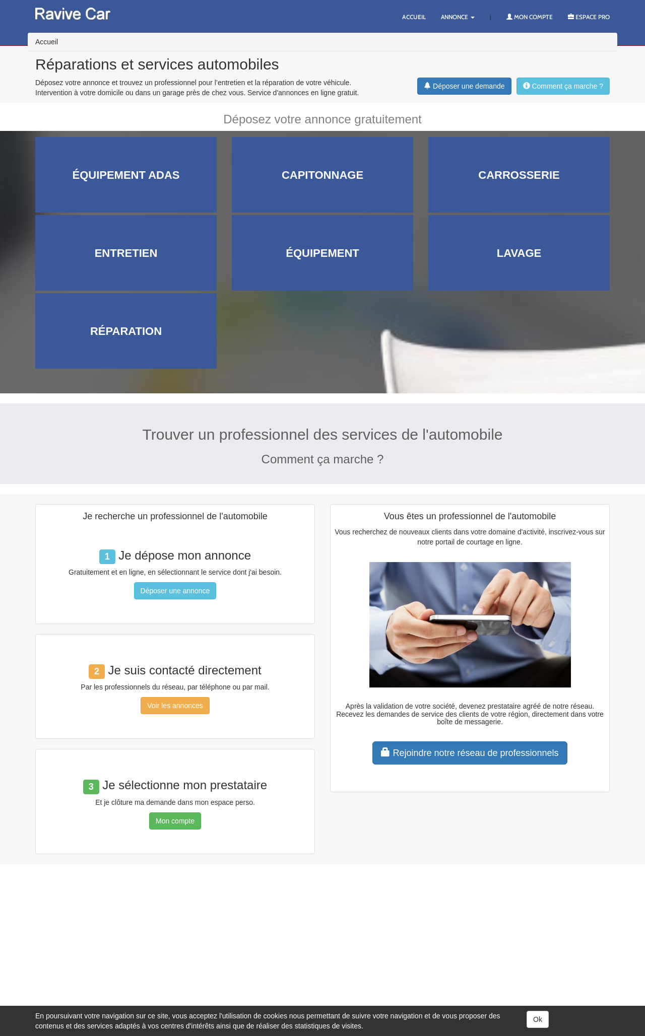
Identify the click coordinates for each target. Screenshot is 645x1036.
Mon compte (529, 17)
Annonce (458, 17)
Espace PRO (589, 17)
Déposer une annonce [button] (175, 591)
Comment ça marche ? (563, 86)
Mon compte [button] (175, 821)
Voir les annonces (175, 706)
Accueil (414, 17)
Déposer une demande (464, 86)
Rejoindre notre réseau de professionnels (469, 752)
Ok (537, 1019)
